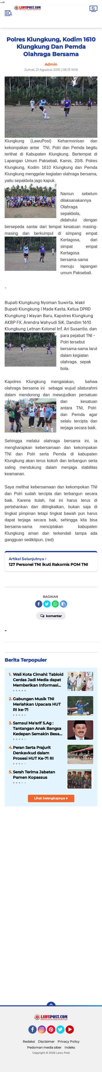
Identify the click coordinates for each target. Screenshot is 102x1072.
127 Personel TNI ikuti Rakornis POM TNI (48, 564)
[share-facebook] (38, 604)
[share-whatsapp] (55, 604)
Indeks (70, 1047)
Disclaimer (46, 1041)
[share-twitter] (47, 604)
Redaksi (29, 1041)
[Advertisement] (51, 942)
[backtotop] (51, 1006)
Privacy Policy (69, 1041)
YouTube (73, 1031)
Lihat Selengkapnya (51, 798)
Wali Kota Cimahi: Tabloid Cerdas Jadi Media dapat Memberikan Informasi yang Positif (38, 680)
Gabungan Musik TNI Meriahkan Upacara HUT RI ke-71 (37, 704)
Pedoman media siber (44, 1047)
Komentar (51, 615)
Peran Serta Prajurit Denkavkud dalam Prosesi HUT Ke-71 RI (33, 753)
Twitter (62, 1031)
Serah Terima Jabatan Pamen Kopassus (34, 775)
